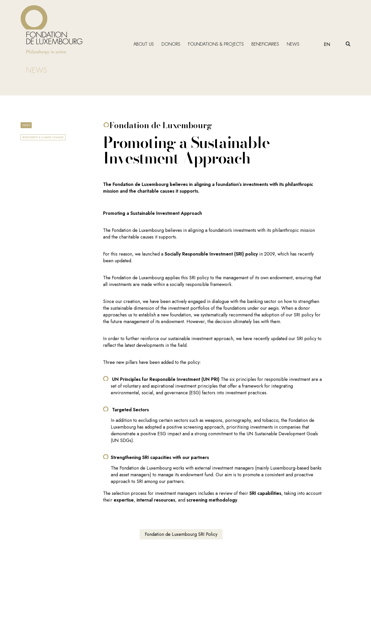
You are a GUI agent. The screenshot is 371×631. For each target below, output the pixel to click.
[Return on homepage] (51, 29)
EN (327, 44)
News (293, 44)
